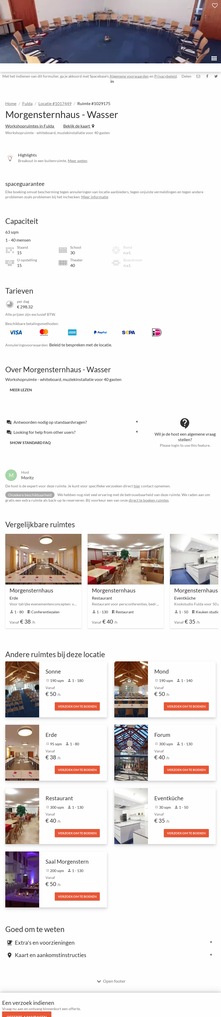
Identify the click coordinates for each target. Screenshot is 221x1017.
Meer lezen (21, 390)
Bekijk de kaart (78, 125)
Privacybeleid (165, 76)
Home (10, 103)
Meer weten (77, 160)
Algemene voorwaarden (129, 76)
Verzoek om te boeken (77, 706)
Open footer (111, 980)
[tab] (73, 422)
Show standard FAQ (30, 442)
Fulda (27, 103)
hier (137, 486)
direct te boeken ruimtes (149, 500)
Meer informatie (94, 197)
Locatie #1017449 (54, 103)
